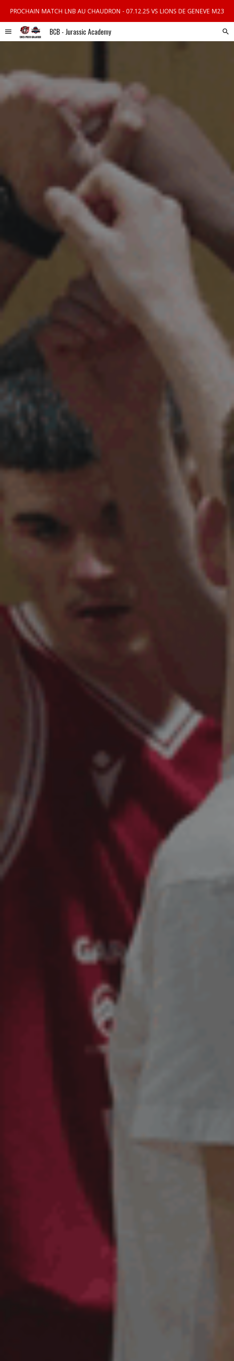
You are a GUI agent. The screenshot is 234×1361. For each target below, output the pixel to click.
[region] (117, 11)
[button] (8, 31)
